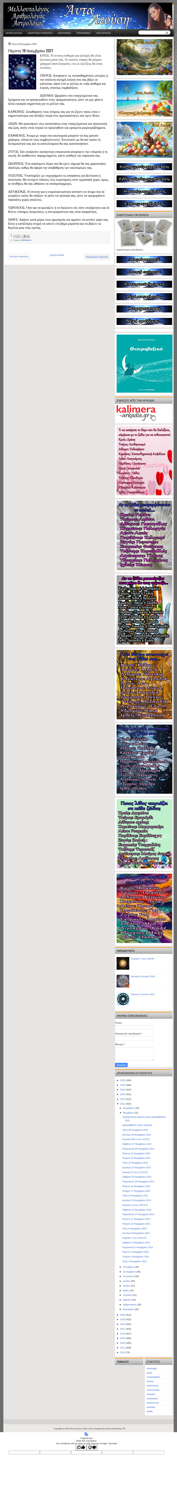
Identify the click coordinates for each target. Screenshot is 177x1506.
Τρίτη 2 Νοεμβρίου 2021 (134, 1261)
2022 (123, 1099)
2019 (123, 1319)
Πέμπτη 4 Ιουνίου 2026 (142, 994)
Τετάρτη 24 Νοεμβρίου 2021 (136, 1158)
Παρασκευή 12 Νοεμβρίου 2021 (138, 1214)
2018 (123, 1324)
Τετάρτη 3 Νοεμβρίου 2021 (135, 1256)
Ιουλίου (127, 1281)
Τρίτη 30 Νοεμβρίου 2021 (135, 1130)
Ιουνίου (127, 1285)
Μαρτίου (127, 1299)
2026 (123, 1080)
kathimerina (26, 239)
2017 (123, 1329)
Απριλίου (128, 1295)
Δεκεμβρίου (129, 1108)
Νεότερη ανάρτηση (18, 256)
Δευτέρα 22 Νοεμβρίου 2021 (136, 1167)
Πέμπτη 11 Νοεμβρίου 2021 (136, 1219)
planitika (151, 1407)
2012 (123, 1352)
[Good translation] (81, 1448)
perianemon (153, 1402)
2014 (123, 1343)
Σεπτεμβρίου (129, 1271)
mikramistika (153, 1390)
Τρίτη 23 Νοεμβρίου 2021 (135, 1162)
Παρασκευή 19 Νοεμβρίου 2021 (138, 1181)
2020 (123, 1315)
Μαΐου (126, 1290)
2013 (123, 1347)
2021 (123, 1103)
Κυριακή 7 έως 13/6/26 (142, 958)
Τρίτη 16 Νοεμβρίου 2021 (135, 1195)
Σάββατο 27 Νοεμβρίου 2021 (136, 1144)
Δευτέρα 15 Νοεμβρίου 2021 (136, 1200)
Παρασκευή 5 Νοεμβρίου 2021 (137, 1247)
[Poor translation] (92, 1448)
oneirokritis (152, 1398)
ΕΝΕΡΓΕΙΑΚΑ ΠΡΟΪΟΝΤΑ (40, 32)
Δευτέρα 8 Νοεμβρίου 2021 (136, 1233)
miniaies (151, 1394)
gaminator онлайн (19, 1)
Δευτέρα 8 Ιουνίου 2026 (143, 976)
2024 (123, 1089)
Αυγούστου (129, 1276)
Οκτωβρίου (129, 1267)
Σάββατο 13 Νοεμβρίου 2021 (136, 1209)
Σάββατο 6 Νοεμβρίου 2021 (136, 1242)
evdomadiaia (153, 1377)
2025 (123, 1085)
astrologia (152, 1368)
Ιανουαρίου (129, 1309)
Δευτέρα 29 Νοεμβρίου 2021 (136, 1134)
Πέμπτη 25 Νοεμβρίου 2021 (136, 1153)
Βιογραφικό (64, 32)
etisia (149, 1372)
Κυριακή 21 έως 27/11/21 (135, 1172)
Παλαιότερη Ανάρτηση (97, 257)
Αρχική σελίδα (14, 32)
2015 (123, 1338)
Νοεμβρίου (129, 1112)
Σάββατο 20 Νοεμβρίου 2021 (136, 1176)
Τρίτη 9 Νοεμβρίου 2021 (134, 1228)
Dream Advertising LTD (115, 1429)
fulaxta (150, 1381)
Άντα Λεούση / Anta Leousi (81, 1429)
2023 (123, 1094)
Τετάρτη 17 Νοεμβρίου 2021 (136, 1191)
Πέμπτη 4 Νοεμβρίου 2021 (135, 1252)
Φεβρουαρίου (130, 1304)
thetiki (150, 1411)
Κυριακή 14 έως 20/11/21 (135, 1205)
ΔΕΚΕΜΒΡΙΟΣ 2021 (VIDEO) (137, 1125)
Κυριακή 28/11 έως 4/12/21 (136, 1139)
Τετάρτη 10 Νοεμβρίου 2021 (136, 1223)
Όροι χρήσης (103, 32)
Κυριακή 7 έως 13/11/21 (134, 1238)
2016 (123, 1333)
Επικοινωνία (83, 32)
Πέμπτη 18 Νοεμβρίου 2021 (136, 1186)
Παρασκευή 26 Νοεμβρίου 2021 (138, 1148)
